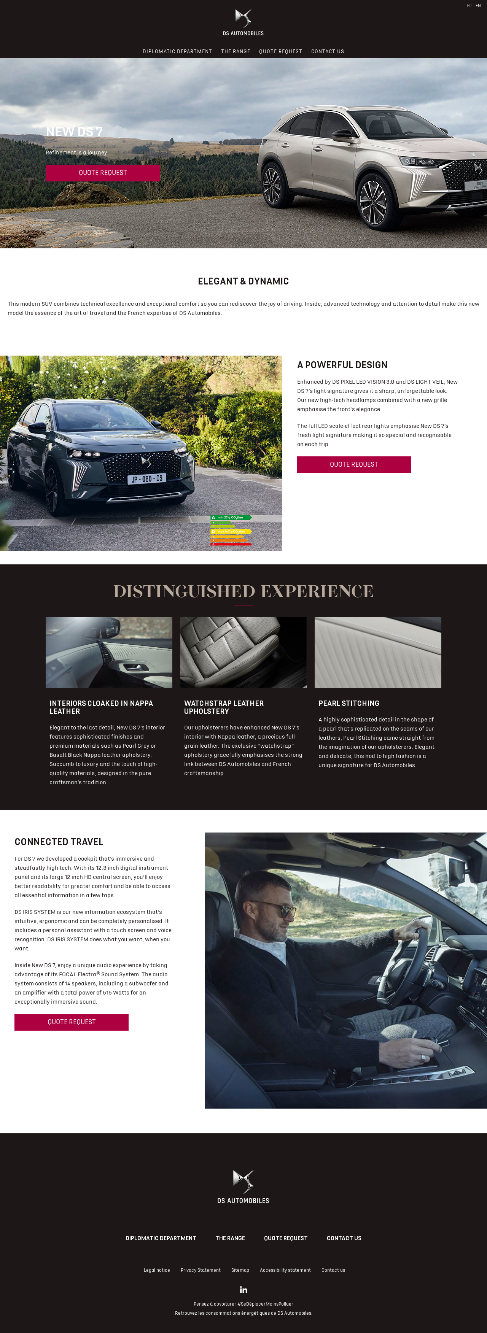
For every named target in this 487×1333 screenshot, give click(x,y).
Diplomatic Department (161, 1238)
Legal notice (157, 1270)
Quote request (103, 172)
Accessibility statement (285, 1270)
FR (469, 5)
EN (478, 5)
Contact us (344, 1238)
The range (230, 1238)
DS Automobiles (294, 1313)
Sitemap (240, 1270)
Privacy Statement (201, 1270)
